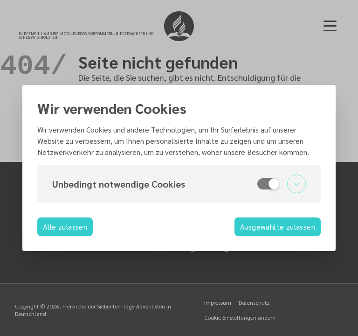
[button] (179, 184)
